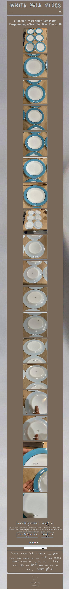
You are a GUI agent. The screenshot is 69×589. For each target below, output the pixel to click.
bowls (15, 565)
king (39, 561)
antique (23, 553)
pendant (49, 554)
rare (28, 569)
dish (22, 565)
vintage (41, 553)
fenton (14, 553)
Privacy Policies (35, 583)
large (32, 558)
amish (47, 565)
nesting (49, 562)
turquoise (13, 558)
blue (51, 565)
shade (41, 565)
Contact (35, 580)
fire (30, 561)
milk (44, 557)
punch (33, 570)
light (31, 553)
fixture (37, 558)
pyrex (56, 553)
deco (19, 558)
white (40, 569)
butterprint (26, 558)
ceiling (34, 562)
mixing (57, 557)
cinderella (24, 561)
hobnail (15, 561)
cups (27, 565)
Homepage (35, 577)
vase (56, 565)
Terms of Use (35, 585)
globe (44, 561)
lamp (56, 560)
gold (50, 558)
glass (49, 569)
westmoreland (20, 570)
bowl (34, 564)
